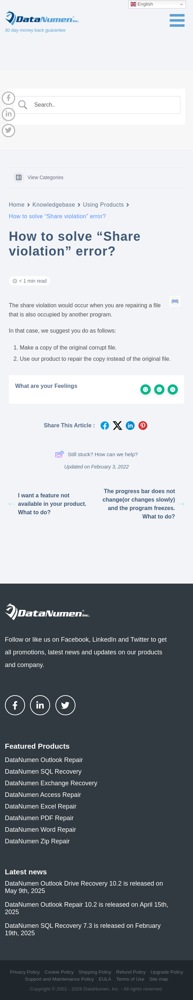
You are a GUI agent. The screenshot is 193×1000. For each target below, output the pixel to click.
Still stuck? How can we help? (96, 454)
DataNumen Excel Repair (41, 806)
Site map (158, 979)
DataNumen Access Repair (43, 794)
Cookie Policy (58, 972)
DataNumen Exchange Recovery (51, 783)
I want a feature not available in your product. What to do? (47, 503)
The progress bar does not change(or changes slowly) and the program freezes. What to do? (143, 504)
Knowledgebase (53, 205)
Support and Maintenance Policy (59, 979)
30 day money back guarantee (35, 30)
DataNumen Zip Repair (37, 841)
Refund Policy (131, 972)
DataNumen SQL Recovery (43, 771)
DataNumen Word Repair (40, 829)
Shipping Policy (94, 972)
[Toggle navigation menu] (177, 20)
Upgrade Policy (167, 972)
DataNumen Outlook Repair (44, 759)
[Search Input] (102, 105)
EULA (105, 979)
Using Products (103, 205)
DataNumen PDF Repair (39, 818)
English (142, 4)
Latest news (26, 872)
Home (17, 205)
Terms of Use (130, 979)
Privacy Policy (25, 972)
